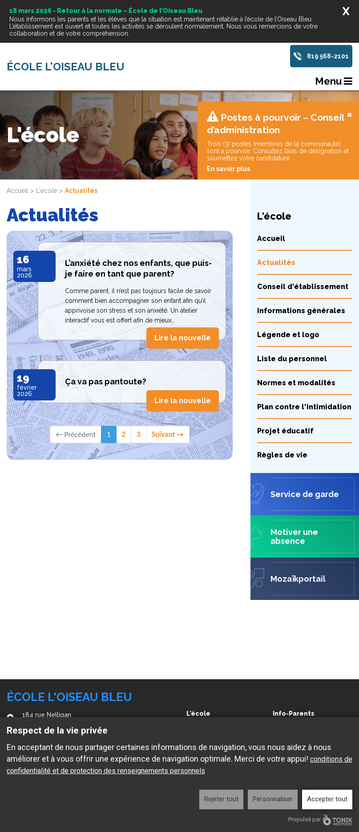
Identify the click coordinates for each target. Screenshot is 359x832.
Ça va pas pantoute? (105, 331)
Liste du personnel (292, 308)
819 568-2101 (328, 56)
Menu (333, 81)
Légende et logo (288, 284)
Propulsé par (320, 819)
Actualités (276, 212)
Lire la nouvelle (182, 287)
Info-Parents (294, 713)
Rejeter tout (221, 799)
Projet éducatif (285, 380)
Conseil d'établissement (302, 236)
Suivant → (168, 384)
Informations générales (301, 260)
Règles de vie (282, 404)
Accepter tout (327, 799)
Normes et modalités (296, 332)
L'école (46, 140)
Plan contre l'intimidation (304, 356)
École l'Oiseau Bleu (66, 66)
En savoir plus (228, 118)
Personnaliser (273, 799)
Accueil (17, 140)
